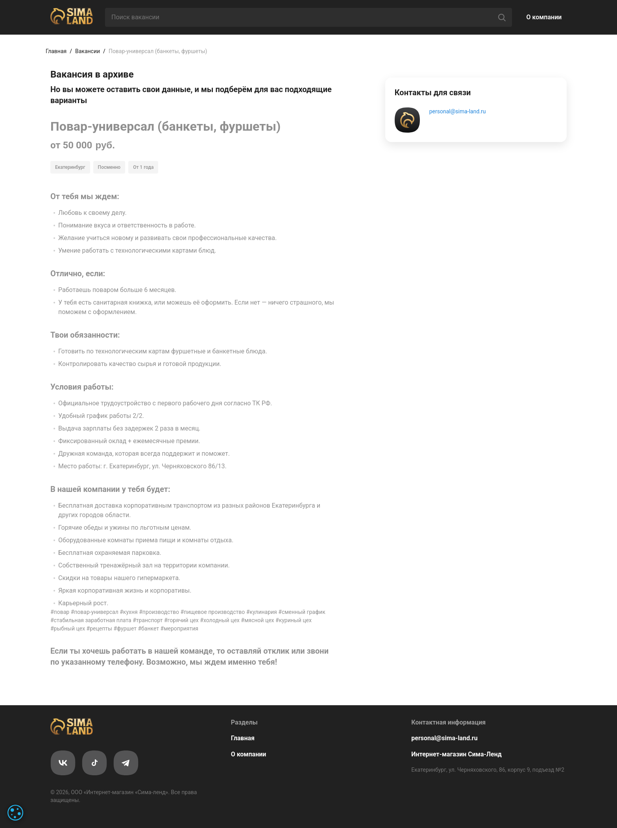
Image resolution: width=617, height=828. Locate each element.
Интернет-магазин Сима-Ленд (456, 754)
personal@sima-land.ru (457, 111)
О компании (544, 17)
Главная (56, 51)
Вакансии (87, 51)
